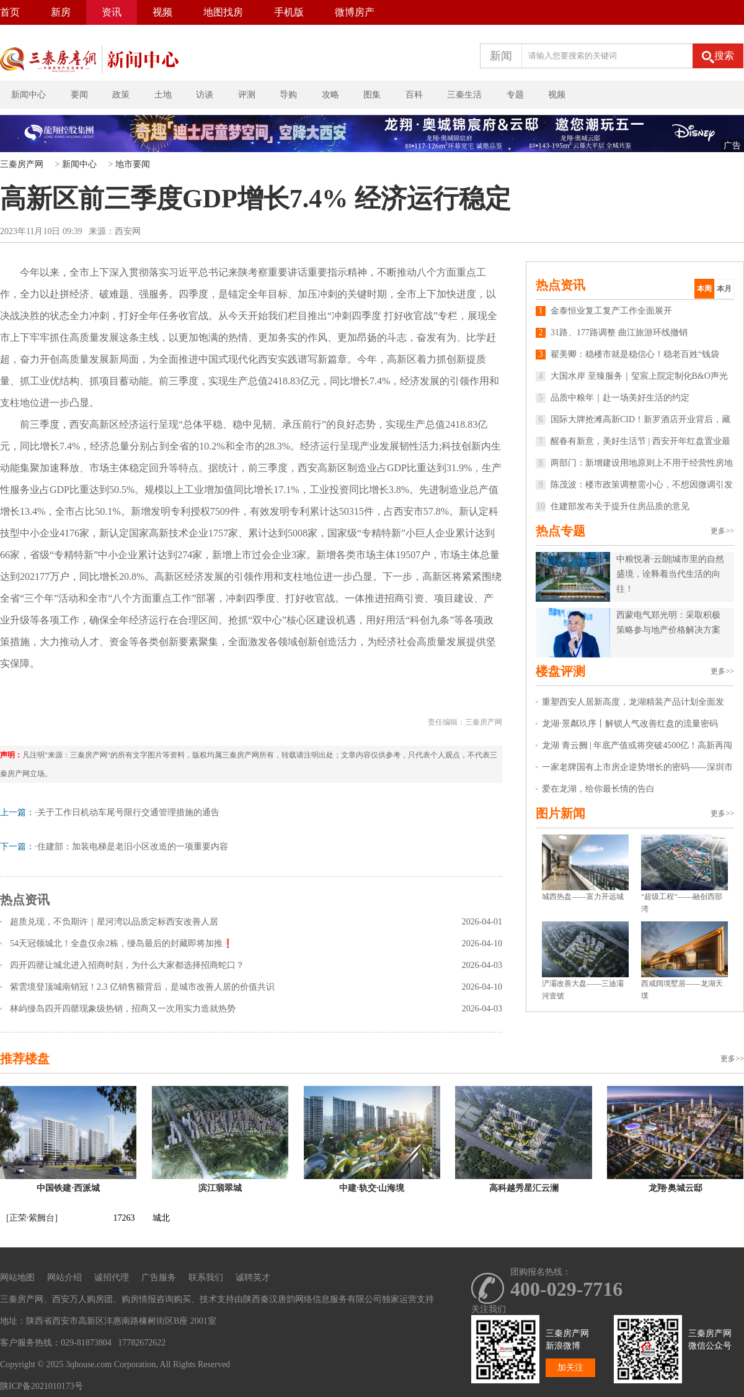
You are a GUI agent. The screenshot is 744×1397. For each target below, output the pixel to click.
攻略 (330, 94)
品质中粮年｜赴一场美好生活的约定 (612, 397)
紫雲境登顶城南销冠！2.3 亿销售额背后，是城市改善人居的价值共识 (142, 987)
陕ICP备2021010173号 (41, 1386)
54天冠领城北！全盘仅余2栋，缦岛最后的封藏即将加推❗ (121, 943)
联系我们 (205, 1277)
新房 (61, 12)
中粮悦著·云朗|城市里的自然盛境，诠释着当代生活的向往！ (670, 574)
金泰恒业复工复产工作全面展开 (604, 310)
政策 (121, 94)
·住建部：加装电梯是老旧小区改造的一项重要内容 (131, 846)
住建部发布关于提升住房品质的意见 (612, 506)
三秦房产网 (21, 164)
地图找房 (223, 12)
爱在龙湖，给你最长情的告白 (598, 788)
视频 (162, 12)
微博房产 (354, 12)
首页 (10, 12)
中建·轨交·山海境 (371, 1188)
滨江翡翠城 (220, 1188)
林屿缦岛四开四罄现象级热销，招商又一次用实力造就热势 (123, 1008)
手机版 (289, 12)
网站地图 (17, 1277)
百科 (414, 94)
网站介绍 (64, 1277)
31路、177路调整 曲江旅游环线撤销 (612, 332)
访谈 (204, 94)
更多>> (722, 531)
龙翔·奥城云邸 (676, 1188)
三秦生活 (464, 94)
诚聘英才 (253, 1277)
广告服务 (158, 1277)
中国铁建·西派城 (68, 1188)
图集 (372, 94)
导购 (288, 94)
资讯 (112, 12)
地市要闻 (132, 164)
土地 (163, 94)
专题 (515, 94)
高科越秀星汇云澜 (524, 1188)
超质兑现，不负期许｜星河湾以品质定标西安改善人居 (114, 921)
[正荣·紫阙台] (32, 1218)
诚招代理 (111, 1277)
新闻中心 (28, 94)
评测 (246, 94)
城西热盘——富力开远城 (583, 896)
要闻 (79, 94)
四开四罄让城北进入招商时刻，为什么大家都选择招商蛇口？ (127, 965)
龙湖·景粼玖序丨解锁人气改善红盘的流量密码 (630, 723)
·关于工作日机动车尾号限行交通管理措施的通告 (127, 812)
